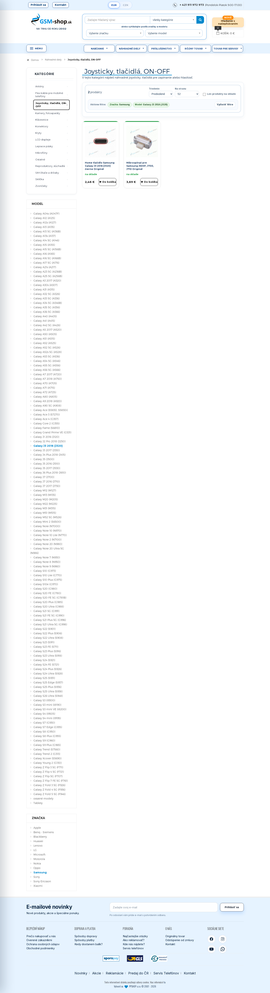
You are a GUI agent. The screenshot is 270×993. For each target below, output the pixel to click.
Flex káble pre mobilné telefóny (49, 95)
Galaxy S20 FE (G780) (47, 593)
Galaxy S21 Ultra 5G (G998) (50, 624)
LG (35, 850)
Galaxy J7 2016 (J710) (46, 481)
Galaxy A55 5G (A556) (46, 365)
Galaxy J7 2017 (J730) (46, 485)
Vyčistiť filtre (225, 104)
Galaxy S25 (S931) (44, 677)
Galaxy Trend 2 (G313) (46, 753)
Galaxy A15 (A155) (44, 244)
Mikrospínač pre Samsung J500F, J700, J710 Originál (140, 165)
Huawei (38, 841)
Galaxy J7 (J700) (43, 477)
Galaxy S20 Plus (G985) (48, 602)
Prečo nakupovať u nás (41, 936)
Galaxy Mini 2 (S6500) (47, 521)
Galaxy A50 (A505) (45, 334)
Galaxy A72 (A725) (44, 392)
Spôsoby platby (84, 940)
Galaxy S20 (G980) (45, 588)
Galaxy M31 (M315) (44, 508)
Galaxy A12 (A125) (44, 218)
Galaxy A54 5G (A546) (46, 360)
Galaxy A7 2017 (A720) (47, 374)
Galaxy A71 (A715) (44, 387)
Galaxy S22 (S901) (44, 628)
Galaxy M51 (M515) (44, 512)
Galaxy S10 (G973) (44, 570)
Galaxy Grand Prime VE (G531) (52, 432)
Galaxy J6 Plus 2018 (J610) (49, 472)
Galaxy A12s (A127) (44, 222)
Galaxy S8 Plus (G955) (47, 736)
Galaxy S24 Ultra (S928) (48, 673)
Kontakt (60, 5)
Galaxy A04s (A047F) (46, 213)
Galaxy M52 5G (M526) (47, 517)
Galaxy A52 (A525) (44, 343)
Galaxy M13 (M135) (44, 494)
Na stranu (180, 88)
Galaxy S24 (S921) (44, 660)
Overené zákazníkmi (39, 940)
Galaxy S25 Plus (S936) (47, 686)
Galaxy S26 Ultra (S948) (48, 695)
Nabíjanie (97, 48)
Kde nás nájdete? (134, 944)
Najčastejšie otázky (135, 936)
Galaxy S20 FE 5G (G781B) (49, 597)
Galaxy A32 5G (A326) (46, 293)
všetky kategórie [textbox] (163, 19)
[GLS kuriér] (135, 958)
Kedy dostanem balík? (89, 944)
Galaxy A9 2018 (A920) (47, 401)
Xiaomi (38, 885)
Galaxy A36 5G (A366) (46, 311)
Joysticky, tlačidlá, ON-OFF (51, 105)
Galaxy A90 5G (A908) (47, 405)
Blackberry (40, 836)
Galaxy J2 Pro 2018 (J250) (49, 441)
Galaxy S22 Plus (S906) (47, 633)
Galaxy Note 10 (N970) (47, 530)
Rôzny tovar (194, 48)
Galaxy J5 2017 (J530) (46, 468)
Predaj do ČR (138, 973)
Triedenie (154, 88)
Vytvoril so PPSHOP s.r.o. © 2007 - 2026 (135, 986)
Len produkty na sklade (219, 94)
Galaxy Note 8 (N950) (46, 561)
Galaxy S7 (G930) (44, 722)
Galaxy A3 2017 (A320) (47, 280)
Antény (39, 86)
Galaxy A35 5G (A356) (46, 307)
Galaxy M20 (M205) (45, 499)
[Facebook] (211, 939)
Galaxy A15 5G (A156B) (47, 249)
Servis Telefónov (166, 973)
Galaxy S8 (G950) (44, 731)
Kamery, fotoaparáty (47, 113)
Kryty (38, 132)
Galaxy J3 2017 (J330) (46, 450)
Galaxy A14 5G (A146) (46, 240)
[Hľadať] (200, 20)
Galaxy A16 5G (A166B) (47, 258)
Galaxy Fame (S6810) (46, 427)
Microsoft (39, 854)
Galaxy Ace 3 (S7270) (46, 414)
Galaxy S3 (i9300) (44, 700)
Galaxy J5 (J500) (43, 459)
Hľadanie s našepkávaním (228, 22)
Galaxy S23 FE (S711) (45, 646)
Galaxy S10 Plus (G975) (47, 579)
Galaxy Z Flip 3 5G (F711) (48, 767)
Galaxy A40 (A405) (45, 316)
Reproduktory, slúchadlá (50, 165)
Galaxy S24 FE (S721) (46, 664)
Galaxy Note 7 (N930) (46, 557)
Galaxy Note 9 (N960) (46, 566)
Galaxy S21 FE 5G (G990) (48, 615)
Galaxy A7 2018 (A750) (47, 378)
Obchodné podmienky (40, 948)
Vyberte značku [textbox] (98, 33)
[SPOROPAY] (111, 958)
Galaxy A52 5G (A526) (46, 347)
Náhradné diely (129, 48)
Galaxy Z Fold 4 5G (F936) (49, 789)
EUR (114, 5)
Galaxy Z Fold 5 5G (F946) (49, 794)
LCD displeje (43, 139)
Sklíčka (39, 179)
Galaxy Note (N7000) (46, 526)
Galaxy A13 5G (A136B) (47, 231)
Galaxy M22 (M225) (45, 503)
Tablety (38, 803)
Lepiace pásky (44, 146)
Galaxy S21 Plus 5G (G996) (49, 619)
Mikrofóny (41, 152)
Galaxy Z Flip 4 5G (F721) (48, 771)
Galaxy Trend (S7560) (46, 749)
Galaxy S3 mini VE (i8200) (49, 709)
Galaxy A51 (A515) (44, 338)
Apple (37, 827)
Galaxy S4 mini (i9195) (47, 718)
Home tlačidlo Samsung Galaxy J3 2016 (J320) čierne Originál (99, 165)
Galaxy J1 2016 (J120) (46, 436)
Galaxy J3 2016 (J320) (48, 445)
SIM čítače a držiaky (47, 172)
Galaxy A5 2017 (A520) (47, 329)
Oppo (37, 867)
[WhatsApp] (223, 949)
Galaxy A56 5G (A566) (46, 369)
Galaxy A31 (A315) (43, 289)
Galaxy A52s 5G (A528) (47, 352)
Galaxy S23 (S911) (43, 642)
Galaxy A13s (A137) (44, 235)
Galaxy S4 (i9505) (44, 713)
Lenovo (38, 845)
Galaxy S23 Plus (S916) (47, 651)
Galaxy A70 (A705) (45, 383)
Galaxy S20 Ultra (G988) (48, 606)
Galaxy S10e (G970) (45, 584)
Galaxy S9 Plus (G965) (47, 744)
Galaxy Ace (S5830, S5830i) (50, 410)
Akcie (96, 973)
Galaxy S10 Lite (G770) (47, 575)
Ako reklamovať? (133, 940)
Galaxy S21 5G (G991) (46, 611)
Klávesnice (41, 119)
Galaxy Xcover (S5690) (47, 758)
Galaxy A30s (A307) (45, 285)
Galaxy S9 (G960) (44, 740)
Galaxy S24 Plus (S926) (47, 669)
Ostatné (40, 159)
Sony (36, 876)
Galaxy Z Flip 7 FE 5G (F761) (50, 780)
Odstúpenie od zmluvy (179, 940)
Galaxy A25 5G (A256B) (47, 276)
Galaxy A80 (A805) (45, 396)
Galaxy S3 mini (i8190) (47, 704)
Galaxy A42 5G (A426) (46, 325)
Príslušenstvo (161, 48)
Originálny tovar (175, 936)
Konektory (41, 126)
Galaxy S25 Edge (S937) (48, 682)
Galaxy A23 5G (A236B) (47, 271)
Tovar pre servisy (226, 48)
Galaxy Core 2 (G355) (46, 423)
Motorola (39, 859)
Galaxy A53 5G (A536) (46, 356)
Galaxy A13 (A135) (43, 226)
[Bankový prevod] (159, 958)
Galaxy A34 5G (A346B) (47, 302)
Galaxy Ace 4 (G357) (45, 418)
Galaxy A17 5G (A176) (46, 262)
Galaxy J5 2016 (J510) (46, 463)
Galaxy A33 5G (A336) (46, 298)
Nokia (37, 863)
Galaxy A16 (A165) (44, 253)
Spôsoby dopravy (86, 936)
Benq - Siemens (43, 832)
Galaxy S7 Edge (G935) (47, 727)
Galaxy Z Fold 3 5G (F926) (49, 785)
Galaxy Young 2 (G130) (47, 762)
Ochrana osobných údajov (42, 944)
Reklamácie (114, 973)
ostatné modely (43, 798)
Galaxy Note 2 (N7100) (47, 539)
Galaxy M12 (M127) (44, 490)
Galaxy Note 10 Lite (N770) (50, 535)
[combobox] (173, 20)
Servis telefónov (133, 948)
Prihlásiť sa (38, 5)
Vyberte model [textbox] (157, 33)
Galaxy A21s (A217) (44, 267)
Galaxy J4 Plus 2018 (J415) (49, 454)
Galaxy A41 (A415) (44, 320)
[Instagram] (223, 939)
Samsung (40, 872)
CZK (125, 5)
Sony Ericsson (42, 881)
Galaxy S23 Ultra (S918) (47, 655)
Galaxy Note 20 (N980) (47, 544)
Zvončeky (41, 185)
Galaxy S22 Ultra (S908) (48, 637)
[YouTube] (211, 949)
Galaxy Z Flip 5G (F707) (47, 776)
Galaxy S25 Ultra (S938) (47, 691)
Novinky (81, 973)
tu (165, 982)
